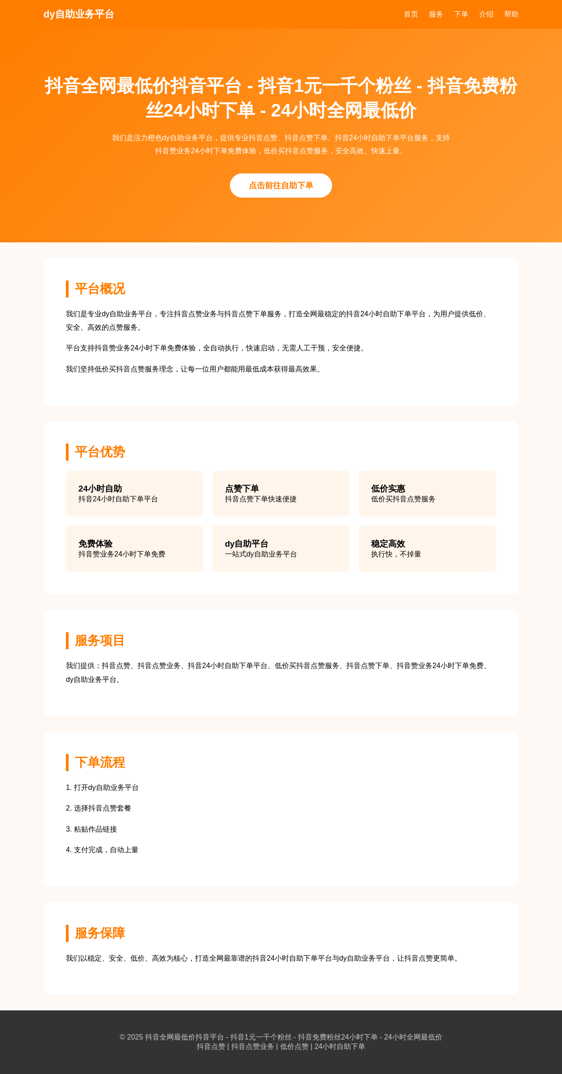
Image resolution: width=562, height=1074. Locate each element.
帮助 (511, 14)
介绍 (486, 14)
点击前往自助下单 (281, 185)
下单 (461, 14)
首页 (411, 14)
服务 (436, 14)
